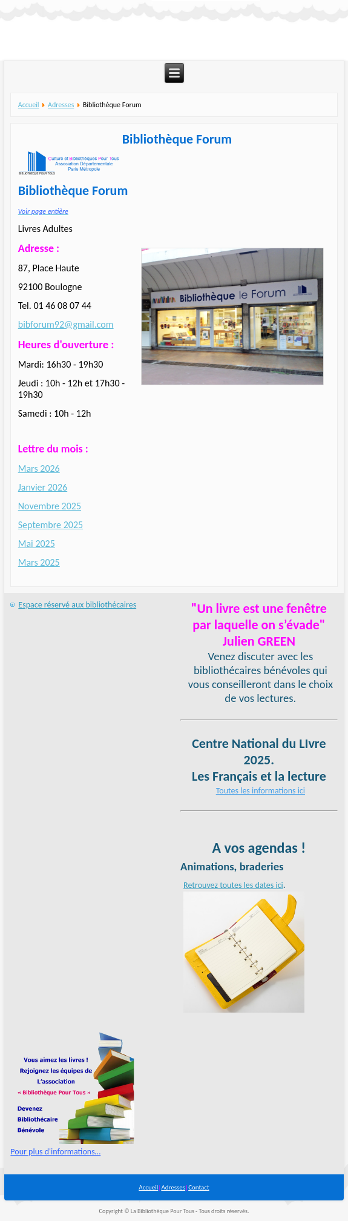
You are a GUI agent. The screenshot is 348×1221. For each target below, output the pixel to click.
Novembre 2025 (49, 506)
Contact (198, 1187)
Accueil (28, 105)
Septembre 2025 (50, 525)
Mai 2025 (36, 543)
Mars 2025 (39, 562)
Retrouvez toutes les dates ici (233, 885)
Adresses (61, 105)
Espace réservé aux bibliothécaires (77, 605)
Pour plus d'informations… (55, 1152)
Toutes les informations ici (260, 791)
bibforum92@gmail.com (66, 324)
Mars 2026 (39, 468)
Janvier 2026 (42, 487)
